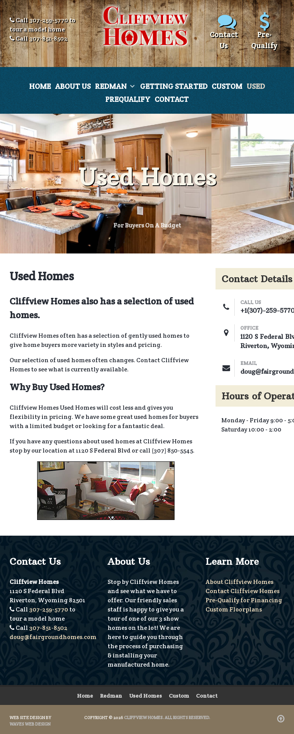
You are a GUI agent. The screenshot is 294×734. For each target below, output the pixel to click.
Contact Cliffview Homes (242, 591)
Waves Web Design (30, 724)
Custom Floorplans (234, 609)
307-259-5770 (48, 20)
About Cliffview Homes (239, 582)
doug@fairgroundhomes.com (53, 637)
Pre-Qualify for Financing (244, 600)
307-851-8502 (48, 38)
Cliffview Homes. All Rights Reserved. (167, 717)
